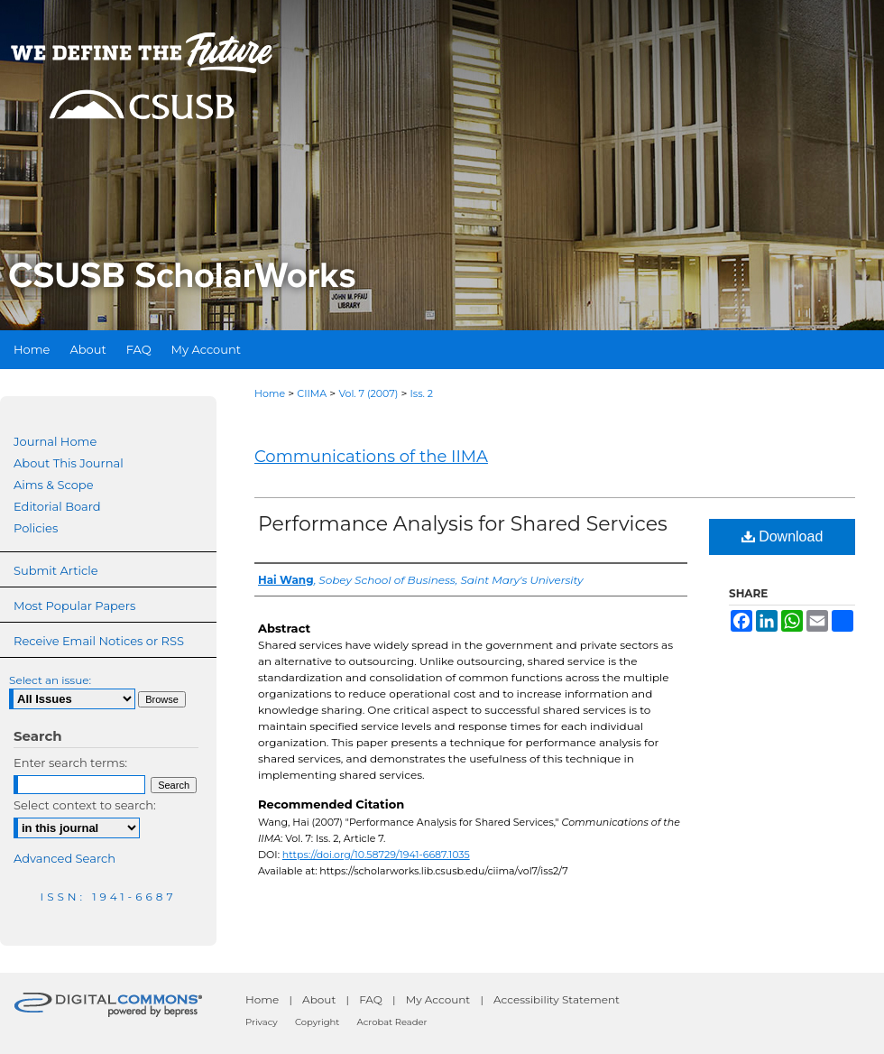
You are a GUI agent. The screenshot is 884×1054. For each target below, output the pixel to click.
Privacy (261, 1022)
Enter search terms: (70, 762)
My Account (438, 999)
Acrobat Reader (392, 1022)
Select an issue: (50, 680)
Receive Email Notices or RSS (99, 640)
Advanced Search (64, 858)
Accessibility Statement (556, 999)
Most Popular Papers (74, 605)
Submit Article (55, 570)
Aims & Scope (53, 484)
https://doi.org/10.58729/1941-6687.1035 (376, 854)
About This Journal (69, 463)
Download (782, 536)
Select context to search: (85, 805)
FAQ (370, 999)
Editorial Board (57, 506)
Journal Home (55, 441)
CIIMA (312, 393)
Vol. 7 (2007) (368, 393)
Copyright (317, 1022)
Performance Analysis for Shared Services (463, 524)
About (319, 999)
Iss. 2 (422, 393)
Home (269, 393)
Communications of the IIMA (371, 457)
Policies (36, 528)
